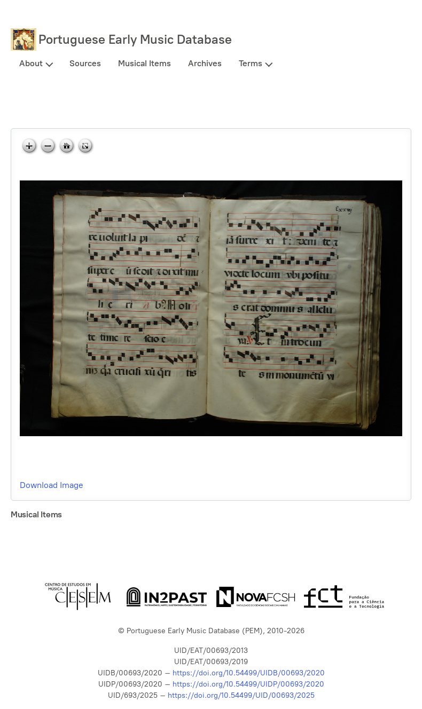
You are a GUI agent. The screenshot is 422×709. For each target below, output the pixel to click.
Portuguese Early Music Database (135, 39)
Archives (205, 63)
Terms (250, 63)
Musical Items (144, 63)
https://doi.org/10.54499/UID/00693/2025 (241, 695)
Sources (85, 63)
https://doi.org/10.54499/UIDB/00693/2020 (249, 673)
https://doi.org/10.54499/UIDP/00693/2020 (248, 684)
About (31, 63)
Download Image (51, 485)
